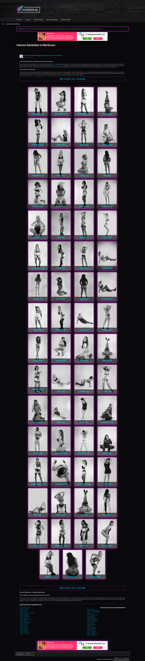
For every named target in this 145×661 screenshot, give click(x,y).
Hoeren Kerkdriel (24, 626)
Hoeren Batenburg (92, 621)
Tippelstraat (38, 20)
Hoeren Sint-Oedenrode (93, 612)
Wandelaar (27, 55)
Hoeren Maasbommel (92, 619)
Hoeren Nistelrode (24, 623)
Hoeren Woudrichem (92, 633)
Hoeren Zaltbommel (92, 614)
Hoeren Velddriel (24, 629)
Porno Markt (66, 20)
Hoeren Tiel (90, 625)
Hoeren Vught (90, 609)
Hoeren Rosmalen (24, 609)
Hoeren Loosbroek (24, 615)
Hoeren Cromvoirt (24, 632)
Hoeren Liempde (24, 633)
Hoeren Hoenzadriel (25, 617)
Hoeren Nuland (24, 611)
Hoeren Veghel (23, 630)
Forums (19, 20)
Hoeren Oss (90, 613)
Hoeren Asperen (91, 629)
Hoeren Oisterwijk (91, 617)
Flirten (28, 20)
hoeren (34, 75)
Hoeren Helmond (91, 628)
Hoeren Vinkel (23, 610)
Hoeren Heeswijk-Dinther (26, 619)
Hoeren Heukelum (92, 631)
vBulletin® (121, 658)
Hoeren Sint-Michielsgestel (27, 613)
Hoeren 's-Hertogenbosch (93, 610)
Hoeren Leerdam (91, 635)
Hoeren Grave (90, 623)
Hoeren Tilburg (91, 632)
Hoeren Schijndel (24, 614)
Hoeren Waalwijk (91, 624)
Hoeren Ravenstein (92, 620)
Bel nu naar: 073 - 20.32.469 (72, 79)
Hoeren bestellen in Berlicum (13, 24)
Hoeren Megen (91, 616)
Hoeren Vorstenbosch (25, 622)
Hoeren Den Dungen (57, 65)
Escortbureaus (52, 20)
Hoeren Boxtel (23, 628)
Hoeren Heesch (24, 621)
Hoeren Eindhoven (91, 627)
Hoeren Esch (23, 625)
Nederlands (21, 654)
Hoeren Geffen (23, 618)
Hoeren (3, 24)
